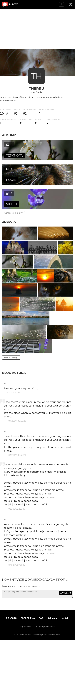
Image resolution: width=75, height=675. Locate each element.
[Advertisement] (37, 29)
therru (36, 88)
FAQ (41, 653)
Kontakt (65, 653)
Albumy (9, 135)
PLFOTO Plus (28, 653)
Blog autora (14, 406)
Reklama (52, 653)
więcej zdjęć (11, 391)
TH (36, 76)
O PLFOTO (11, 653)
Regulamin (25, 661)
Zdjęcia (9, 197)
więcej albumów (13, 189)
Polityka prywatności (45, 661)
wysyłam (65, 626)
